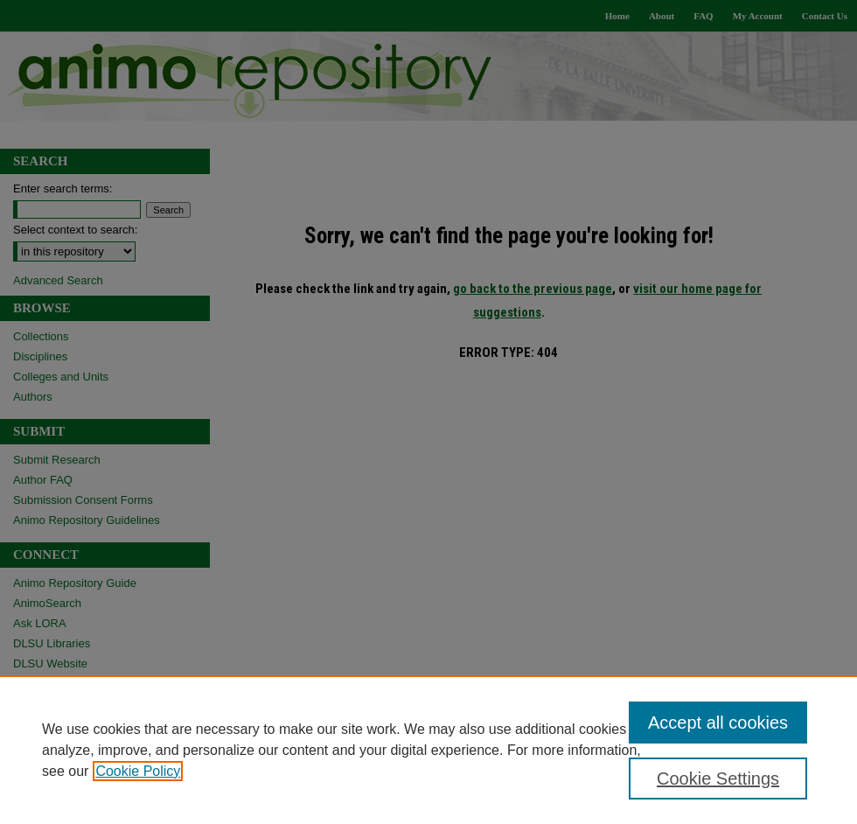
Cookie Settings (718, 778)
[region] (428, 749)
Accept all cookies (718, 722)
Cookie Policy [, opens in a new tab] (137, 771)
